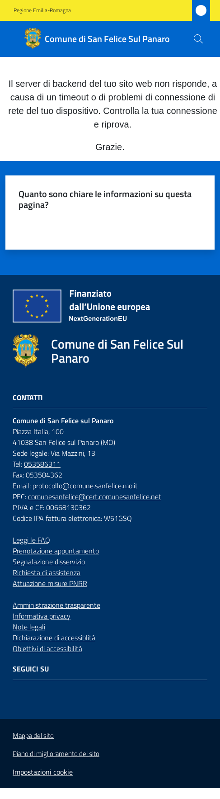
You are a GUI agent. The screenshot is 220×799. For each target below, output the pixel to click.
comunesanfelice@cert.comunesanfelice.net (94, 496)
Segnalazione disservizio (49, 561)
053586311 (42, 464)
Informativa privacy (41, 615)
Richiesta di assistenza (46, 572)
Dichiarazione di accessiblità (54, 637)
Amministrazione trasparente (56, 605)
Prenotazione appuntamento (56, 550)
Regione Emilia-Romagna (42, 10)
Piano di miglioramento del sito (56, 753)
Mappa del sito (33, 735)
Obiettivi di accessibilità (47, 648)
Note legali (29, 626)
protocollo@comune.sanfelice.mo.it (85, 485)
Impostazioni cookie (43, 771)
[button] (198, 39)
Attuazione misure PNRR (50, 583)
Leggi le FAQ (31, 539)
